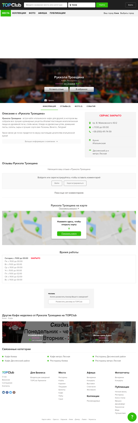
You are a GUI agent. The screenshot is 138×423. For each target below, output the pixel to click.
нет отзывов (69, 83)
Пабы (61, 396)
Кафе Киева (11, 356)
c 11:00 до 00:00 (101, 127)
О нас (4, 377)
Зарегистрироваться (75, 183)
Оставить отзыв (56, 89)
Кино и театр (120, 398)
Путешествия (120, 413)
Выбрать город (127, 13)
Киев (71, 419)
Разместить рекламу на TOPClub (69, 302)
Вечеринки (91, 377)
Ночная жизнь (121, 392)
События (91, 106)
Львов (84, 419)
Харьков (64, 419)
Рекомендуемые (93, 401)
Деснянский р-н (101, 150)
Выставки (91, 384)
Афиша (42, 13)
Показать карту (69, 233)
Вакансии (6, 380)
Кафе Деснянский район (17, 360)
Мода (117, 410)
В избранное (81, 89)
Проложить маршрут (69, 208)
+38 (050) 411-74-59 (102, 131)
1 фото (51, 100)
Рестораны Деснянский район (110, 356)
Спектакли (91, 387)
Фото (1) (78, 106)
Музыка (118, 401)
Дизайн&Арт (120, 404)
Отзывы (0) (65, 106)
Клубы (61, 380)
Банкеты (62, 390)
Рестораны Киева (59, 360)
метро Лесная (100, 153)
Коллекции (19, 13)
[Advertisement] (69, 37)
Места (5, 13)
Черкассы (92, 419)
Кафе (63, 80)
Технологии (119, 407)
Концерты (91, 380)
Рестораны (72, 80)
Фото (32, 13)
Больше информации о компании (41, 141)
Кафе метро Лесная (60, 356)
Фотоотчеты (122, 372)
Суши (61, 399)
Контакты (6, 386)
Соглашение (7, 383)
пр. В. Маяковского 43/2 (104, 123)
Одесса (56, 419)
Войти (130, 5)
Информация (49, 106)
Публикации (58, 13)
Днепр (77, 419)
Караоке (62, 384)
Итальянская (99, 143)
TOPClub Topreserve (38, 380)
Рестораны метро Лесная (108, 360)
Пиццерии (63, 387)
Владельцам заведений (40, 377)
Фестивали (91, 390)
